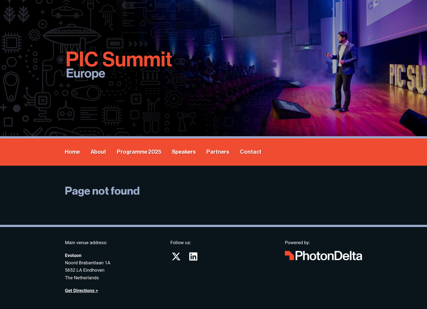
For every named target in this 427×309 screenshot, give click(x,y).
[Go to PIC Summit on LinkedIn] (193, 258)
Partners (217, 152)
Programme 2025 (139, 152)
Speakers (184, 152)
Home (72, 152)
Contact (250, 152)
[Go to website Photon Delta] (323, 254)
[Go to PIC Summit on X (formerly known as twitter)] (176, 258)
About (98, 152)
